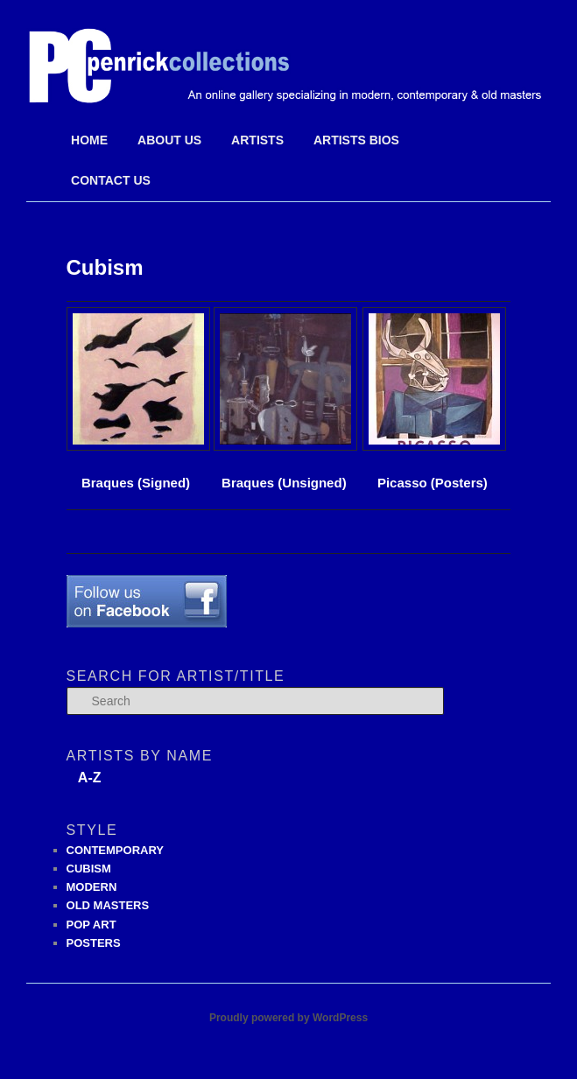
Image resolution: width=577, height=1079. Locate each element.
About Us (169, 140)
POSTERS (94, 942)
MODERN (92, 886)
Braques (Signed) (135, 482)
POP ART (91, 924)
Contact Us (111, 180)
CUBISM (89, 868)
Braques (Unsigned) (284, 482)
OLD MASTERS (108, 905)
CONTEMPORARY (115, 850)
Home (89, 140)
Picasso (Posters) (432, 398)
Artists (257, 140)
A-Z (90, 777)
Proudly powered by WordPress (288, 1018)
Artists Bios (356, 140)
